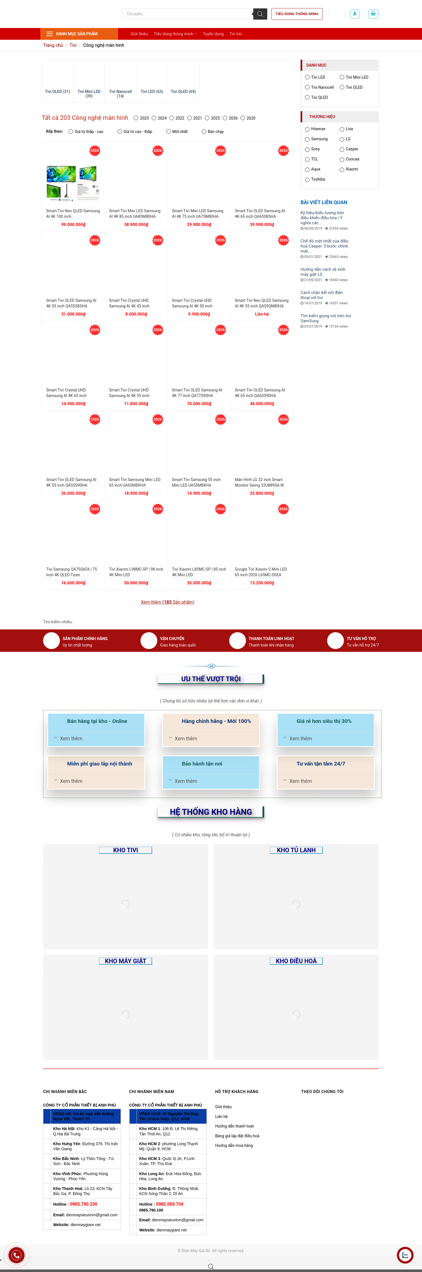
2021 (194, 118)
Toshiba (315, 179)
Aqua (312, 169)
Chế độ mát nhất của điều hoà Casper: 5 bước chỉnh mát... (324, 246)
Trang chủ (53, 45)
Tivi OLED (351, 87)
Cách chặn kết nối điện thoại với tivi (322, 295)
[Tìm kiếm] (260, 14)
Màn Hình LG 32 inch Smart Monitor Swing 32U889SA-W (259, 482)
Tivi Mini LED (354, 77)
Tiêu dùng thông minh (297, 14)
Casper (349, 149)
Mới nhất (177, 131)
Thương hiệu (322, 117)
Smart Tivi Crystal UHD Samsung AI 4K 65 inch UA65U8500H (66, 393)
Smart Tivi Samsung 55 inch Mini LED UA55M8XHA (196, 482)
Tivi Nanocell (319, 87)
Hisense (315, 129)
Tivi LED (315, 77)
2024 (159, 118)
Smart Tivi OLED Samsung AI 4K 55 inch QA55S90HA (71, 482)
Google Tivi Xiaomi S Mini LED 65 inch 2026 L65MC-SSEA (261, 572)
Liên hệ (221, 1116)
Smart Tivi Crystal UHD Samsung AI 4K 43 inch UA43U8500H (129, 303)
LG (345, 139)
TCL (311, 159)
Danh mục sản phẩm (72, 33)
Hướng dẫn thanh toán (234, 1126)
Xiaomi (349, 169)
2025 (212, 118)
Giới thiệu (139, 34)
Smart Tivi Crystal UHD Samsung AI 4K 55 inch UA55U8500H (129, 393)
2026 (230, 118)
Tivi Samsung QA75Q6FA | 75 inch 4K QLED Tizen (71, 572)
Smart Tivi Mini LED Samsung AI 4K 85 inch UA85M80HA (135, 214)
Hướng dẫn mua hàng (234, 1145)
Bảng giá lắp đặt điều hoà (237, 1136)
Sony (312, 149)
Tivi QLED (316, 97)
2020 (247, 118)
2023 (141, 118)
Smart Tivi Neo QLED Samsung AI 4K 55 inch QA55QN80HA (262, 303)
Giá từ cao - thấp (135, 131)
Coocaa (349, 159)
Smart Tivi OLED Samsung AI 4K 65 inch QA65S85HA (260, 214)
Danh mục (316, 65)
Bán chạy (213, 131)
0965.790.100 (83, 1204)
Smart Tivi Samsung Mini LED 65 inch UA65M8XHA (135, 482)
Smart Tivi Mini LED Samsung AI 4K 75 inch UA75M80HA (198, 214)
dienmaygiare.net (85, 1224)
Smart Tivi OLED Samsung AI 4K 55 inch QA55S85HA (71, 303)
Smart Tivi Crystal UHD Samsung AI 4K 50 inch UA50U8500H (192, 303)
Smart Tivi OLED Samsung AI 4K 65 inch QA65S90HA (260, 393)
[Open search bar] (211, 1266)
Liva (346, 129)
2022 (176, 118)
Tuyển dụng (213, 34)
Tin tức (236, 34)
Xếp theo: (54, 131)
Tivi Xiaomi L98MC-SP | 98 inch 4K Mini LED (136, 572)
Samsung (316, 139)
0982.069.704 (169, 1204)
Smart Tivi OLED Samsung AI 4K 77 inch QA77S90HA (197, 393)
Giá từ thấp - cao (86, 131)
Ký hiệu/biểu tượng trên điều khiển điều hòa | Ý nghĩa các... (322, 217)
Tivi (72, 45)
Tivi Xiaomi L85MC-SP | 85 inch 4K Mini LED (199, 572)
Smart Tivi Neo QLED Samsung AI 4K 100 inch (73, 214)
